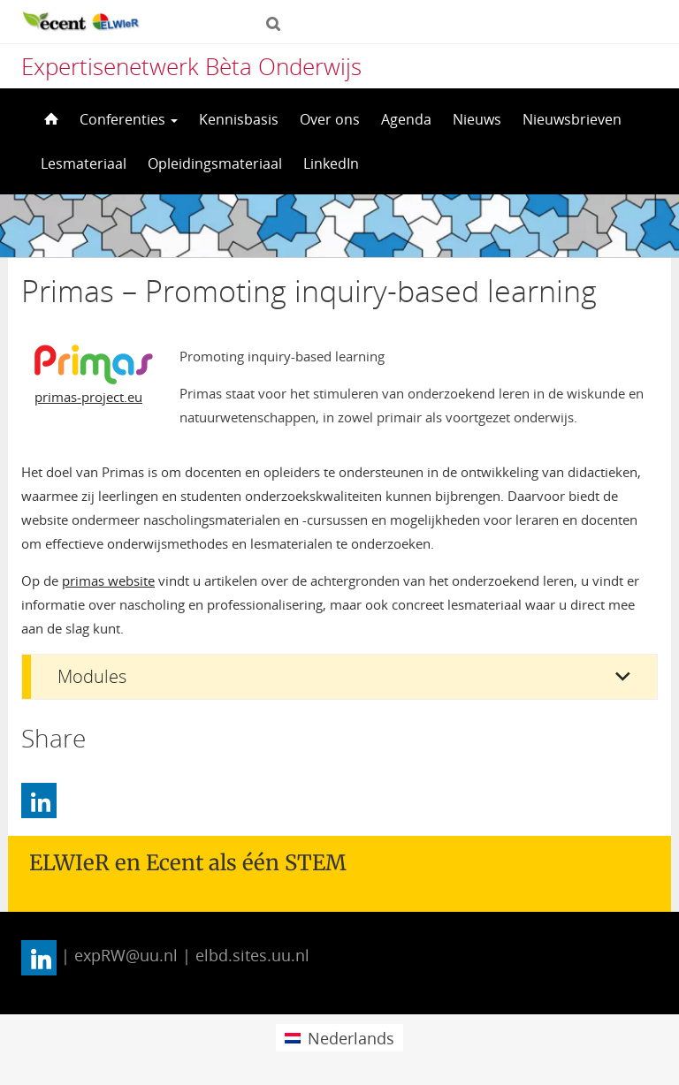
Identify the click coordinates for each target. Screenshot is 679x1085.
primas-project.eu (88, 397)
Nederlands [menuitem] (351, 1038)
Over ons (330, 119)
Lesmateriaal (83, 163)
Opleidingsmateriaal (215, 163)
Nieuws (477, 119)
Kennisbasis (238, 119)
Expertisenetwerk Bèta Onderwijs (191, 66)
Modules (91, 676)
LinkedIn (331, 163)
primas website (108, 580)
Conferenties (129, 119)
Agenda (406, 119)
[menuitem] (339, 1037)
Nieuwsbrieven (572, 119)
